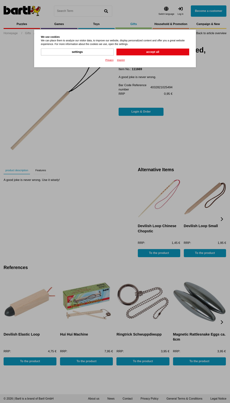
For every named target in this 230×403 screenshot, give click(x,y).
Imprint (121, 60)
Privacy (109, 60)
